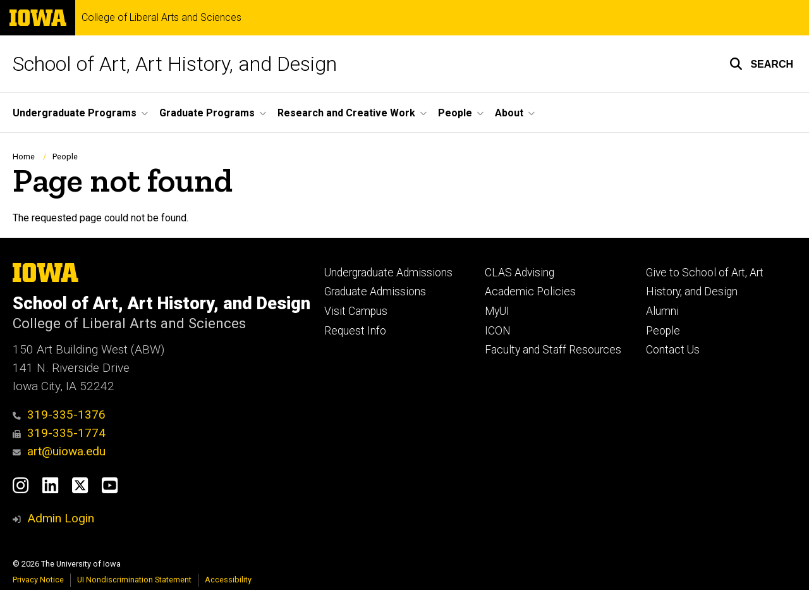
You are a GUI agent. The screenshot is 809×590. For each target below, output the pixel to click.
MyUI (497, 311)
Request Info (355, 330)
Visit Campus (355, 311)
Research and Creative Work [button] (346, 113)
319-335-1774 (59, 433)
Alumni (662, 311)
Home (24, 156)
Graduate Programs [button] (207, 113)
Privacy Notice (38, 579)
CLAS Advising (519, 272)
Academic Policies (530, 291)
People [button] (455, 113)
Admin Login (60, 518)
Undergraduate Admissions (388, 272)
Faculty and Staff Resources (553, 349)
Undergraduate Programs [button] (75, 113)
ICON (498, 330)
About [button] (509, 113)
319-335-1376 (59, 414)
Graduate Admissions (375, 291)
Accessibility (228, 579)
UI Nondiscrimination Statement (134, 579)
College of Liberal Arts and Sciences (161, 17)
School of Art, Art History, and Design (175, 64)
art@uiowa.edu (59, 451)
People (65, 156)
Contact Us (673, 349)
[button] (761, 63)
